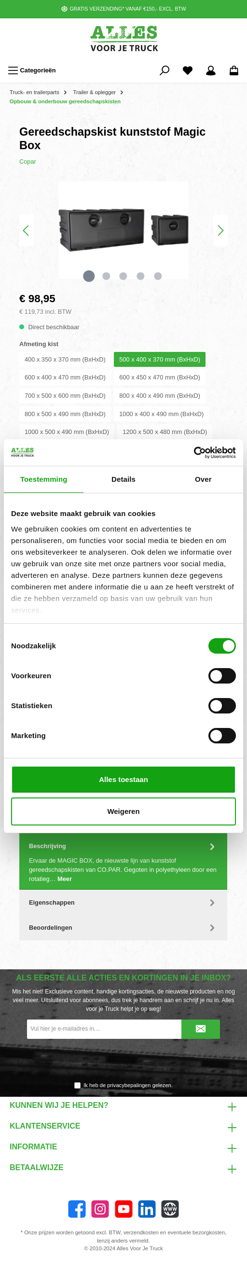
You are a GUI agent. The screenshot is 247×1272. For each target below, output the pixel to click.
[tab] (123, 861)
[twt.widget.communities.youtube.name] (124, 1209)
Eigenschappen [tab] (123, 902)
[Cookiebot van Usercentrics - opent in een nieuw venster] (193, 453)
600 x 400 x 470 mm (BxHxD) (65, 377)
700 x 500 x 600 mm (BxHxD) (65, 395)
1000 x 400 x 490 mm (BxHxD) (161, 414)
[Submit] (200, 1029)
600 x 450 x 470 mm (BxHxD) (159, 377)
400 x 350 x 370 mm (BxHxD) (65, 359)
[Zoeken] (164, 70)
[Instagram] (100, 1209)
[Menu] (31, 70)
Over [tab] (203, 479)
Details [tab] (123, 479)
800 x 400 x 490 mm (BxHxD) (159, 395)
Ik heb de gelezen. (128, 1085)
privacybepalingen (129, 1085)
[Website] (170, 1209)
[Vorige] (26, 230)
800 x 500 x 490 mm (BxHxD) (65, 414)
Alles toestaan (123, 779)
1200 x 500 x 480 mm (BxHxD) (165, 431)
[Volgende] (220, 230)
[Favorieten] (187, 70)
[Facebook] (77, 1209)
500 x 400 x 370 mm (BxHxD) (159, 359)
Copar (27, 161)
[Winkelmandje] (234, 70)
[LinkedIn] (147, 1209)
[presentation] (123, 1060)
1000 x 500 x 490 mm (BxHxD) (67, 431)
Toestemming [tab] (44, 479)
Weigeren (123, 811)
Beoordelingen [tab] (123, 927)
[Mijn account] (210, 70)
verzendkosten (141, 1232)
